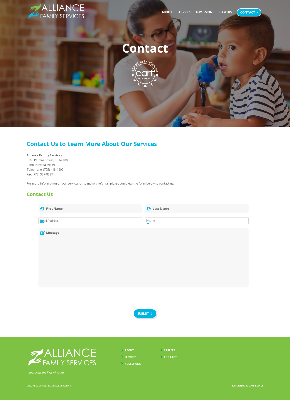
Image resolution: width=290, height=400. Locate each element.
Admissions (205, 12)
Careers (225, 12)
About (167, 12)
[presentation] (66, 299)
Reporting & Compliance (247, 385)
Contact (249, 12)
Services (184, 12)
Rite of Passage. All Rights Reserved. (53, 385)
